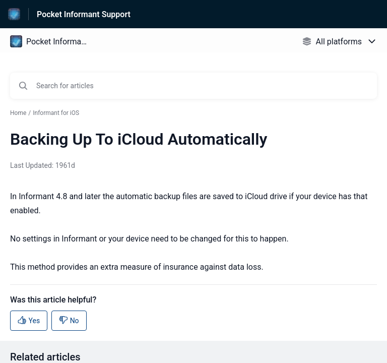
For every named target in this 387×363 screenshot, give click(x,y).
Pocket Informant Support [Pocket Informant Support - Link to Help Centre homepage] (84, 14)
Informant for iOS (56, 112)
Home (18, 112)
